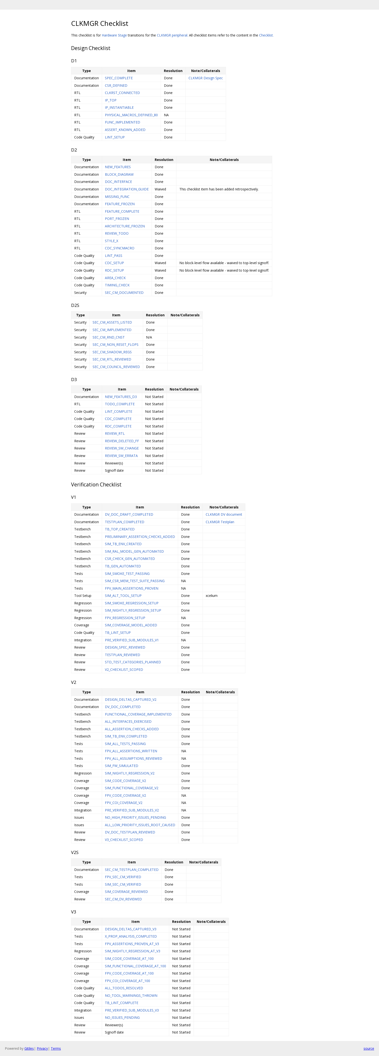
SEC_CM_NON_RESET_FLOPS (115, 344)
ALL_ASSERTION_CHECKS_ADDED (132, 729)
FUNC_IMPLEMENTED (122, 122)
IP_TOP (111, 100)
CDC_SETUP (114, 262)
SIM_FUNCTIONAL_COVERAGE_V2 (131, 788)
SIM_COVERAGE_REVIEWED (126, 891)
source (369, 1048)
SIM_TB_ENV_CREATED (123, 544)
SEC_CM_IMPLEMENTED (112, 329)
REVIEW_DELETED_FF (122, 441)
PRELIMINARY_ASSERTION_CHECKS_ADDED (140, 536)
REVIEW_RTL (115, 433)
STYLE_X (111, 241)
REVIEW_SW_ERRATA (121, 455)
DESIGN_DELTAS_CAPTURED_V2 (130, 699)
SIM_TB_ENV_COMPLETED (126, 736)
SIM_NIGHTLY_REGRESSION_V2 (129, 773)
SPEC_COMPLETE (119, 78)
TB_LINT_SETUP (118, 632)
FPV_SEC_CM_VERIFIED (123, 877)
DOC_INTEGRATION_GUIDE (127, 189)
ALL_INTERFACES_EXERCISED (128, 721)
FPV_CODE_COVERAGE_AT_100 (129, 973)
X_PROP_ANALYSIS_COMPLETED (131, 936)
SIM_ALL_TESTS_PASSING (125, 743)
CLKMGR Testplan (220, 522)
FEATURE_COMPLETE (122, 211)
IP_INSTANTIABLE (119, 107)
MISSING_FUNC (117, 196)
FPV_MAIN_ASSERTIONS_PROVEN (131, 588)
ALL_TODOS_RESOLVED (124, 988)
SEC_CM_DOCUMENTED (124, 292)
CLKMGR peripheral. (172, 35)
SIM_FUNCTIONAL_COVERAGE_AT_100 (135, 966)
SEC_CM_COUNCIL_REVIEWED (116, 366)
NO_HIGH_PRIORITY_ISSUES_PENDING (135, 817)
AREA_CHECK (115, 277)
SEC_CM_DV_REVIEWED (123, 899)
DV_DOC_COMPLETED (123, 706)
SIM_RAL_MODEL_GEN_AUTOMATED (134, 551)
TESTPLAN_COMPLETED (124, 522)
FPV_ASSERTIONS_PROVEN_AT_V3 (132, 943)
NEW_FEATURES (118, 167)
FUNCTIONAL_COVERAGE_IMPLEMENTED (138, 714)
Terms (56, 1048)
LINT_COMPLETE (118, 411)
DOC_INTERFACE (118, 181)
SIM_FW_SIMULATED (121, 765)
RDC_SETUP (114, 270)
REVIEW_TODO (117, 233)
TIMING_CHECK (117, 285)
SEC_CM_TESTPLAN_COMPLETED (132, 869)
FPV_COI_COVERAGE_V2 (123, 802)
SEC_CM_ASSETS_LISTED (112, 322)
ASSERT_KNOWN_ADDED (125, 129)
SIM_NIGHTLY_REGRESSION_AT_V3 (132, 951)
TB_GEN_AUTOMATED (123, 566)
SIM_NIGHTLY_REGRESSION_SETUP (133, 610)
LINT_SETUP (115, 137)
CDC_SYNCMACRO (119, 248)
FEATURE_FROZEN (120, 204)
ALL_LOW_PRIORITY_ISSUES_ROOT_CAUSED (140, 825)
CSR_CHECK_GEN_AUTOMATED (130, 558)
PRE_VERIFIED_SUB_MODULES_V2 (132, 810)
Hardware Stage (114, 35)
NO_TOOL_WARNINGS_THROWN (131, 995)
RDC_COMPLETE (118, 426)
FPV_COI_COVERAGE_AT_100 (127, 980)
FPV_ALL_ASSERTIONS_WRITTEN (131, 751)
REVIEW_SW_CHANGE (122, 448)
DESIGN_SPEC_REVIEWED (125, 647)
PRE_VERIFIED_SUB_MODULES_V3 (132, 1010)
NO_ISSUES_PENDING (122, 1017)
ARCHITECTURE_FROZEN (125, 226)
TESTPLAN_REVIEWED (122, 654)
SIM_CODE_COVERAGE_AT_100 (129, 958)
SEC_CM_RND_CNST (109, 337)
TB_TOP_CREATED (120, 529)
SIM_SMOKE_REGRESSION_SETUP (132, 603)
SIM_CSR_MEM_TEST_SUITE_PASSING (135, 581)
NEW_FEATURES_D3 (121, 396)
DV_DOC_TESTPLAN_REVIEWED (130, 832)
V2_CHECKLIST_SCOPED (124, 669)
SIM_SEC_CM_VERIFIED (123, 884)
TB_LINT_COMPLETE (121, 1002)
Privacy (42, 1048)
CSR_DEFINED (116, 85)
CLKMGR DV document (224, 514)
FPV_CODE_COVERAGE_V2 (125, 795)
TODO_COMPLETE (120, 404)
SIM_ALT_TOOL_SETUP (123, 595)
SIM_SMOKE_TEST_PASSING (127, 573)
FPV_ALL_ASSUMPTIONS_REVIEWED (133, 758)
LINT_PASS (113, 255)
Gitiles (29, 1048)
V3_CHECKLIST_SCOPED (124, 839)
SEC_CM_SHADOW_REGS (112, 352)
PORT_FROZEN (117, 218)
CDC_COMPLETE (118, 418)
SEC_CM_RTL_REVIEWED (112, 359)
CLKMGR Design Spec (206, 78)
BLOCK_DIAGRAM (119, 174)
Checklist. (266, 35)
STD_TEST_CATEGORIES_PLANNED (133, 662)
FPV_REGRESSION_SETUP (125, 617)
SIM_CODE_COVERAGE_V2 (125, 780)
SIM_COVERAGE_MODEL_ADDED (131, 625)
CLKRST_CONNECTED (122, 92)
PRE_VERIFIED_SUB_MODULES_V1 (132, 640)
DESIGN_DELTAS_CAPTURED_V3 (130, 929)
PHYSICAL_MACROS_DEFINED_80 (131, 115)
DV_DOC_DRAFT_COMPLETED (129, 514)
